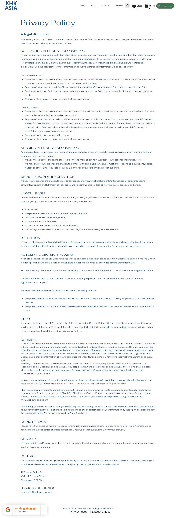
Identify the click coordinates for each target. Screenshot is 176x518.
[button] (93, 6)
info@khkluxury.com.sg (60, 464)
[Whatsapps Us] (165, 6)
